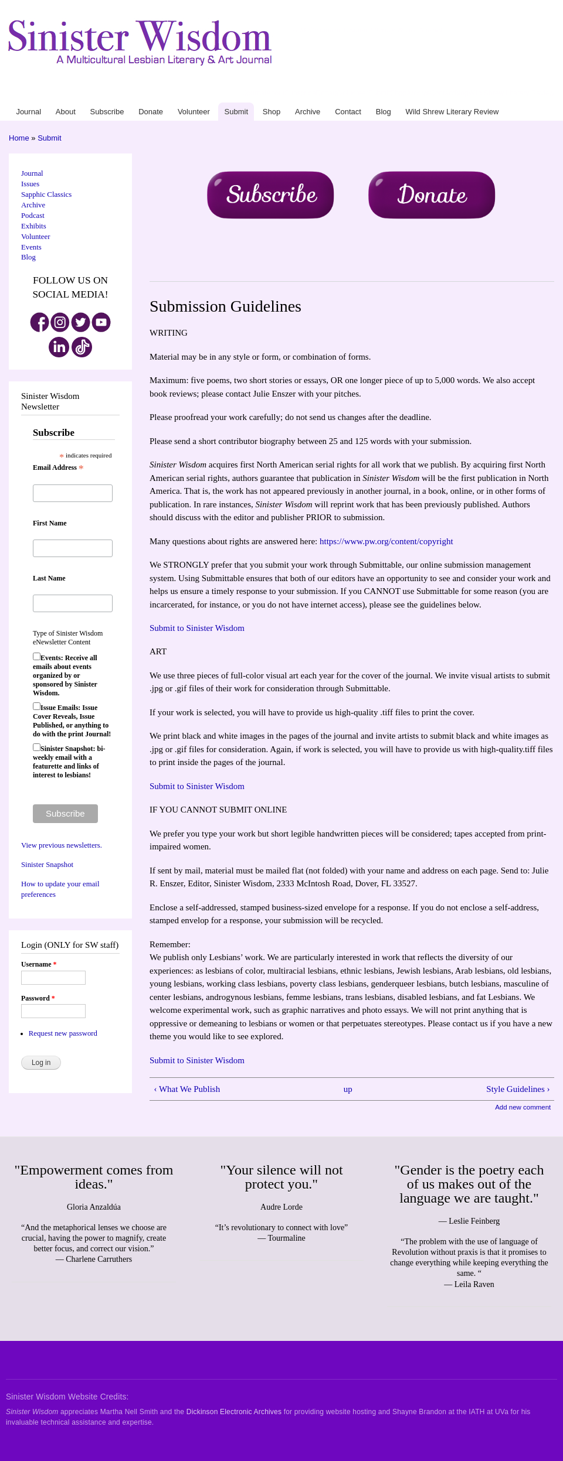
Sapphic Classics (46, 194)
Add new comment (523, 1107)
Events (31, 247)
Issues (30, 184)
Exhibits (33, 226)
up (348, 1089)
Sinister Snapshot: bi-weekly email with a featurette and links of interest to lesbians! (69, 762)
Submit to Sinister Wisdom (197, 628)
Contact (442, 93)
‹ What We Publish (187, 1089)
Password (38, 998)
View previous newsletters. (61, 845)
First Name (50, 523)
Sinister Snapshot (47, 865)
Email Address (58, 468)
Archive (418, 93)
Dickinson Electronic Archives (234, 1412)
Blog (461, 93)
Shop (398, 93)
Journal (254, 93)
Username (38, 964)
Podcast (33, 215)
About (275, 93)
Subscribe (300, 93)
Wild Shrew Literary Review (511, 93)
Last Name (49, 578)
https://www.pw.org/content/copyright (386, 541)
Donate (327, 93)
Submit (379, 93)
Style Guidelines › (518, 1089)
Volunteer (353, 93)
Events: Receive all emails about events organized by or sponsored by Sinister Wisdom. (65, 675)
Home (19, 138)
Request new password (63, 1033)
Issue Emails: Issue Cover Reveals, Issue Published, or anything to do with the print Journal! (72, 721)
